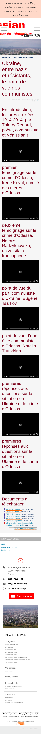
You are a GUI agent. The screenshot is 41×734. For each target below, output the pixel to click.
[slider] (19, 160)
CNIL (36, 712)
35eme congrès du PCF (11, 649)
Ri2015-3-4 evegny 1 (14, 516)
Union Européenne (10, 688)
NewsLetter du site (9, 547)
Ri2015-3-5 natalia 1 (14, 518)
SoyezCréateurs (28, 716)
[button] (21, 35)
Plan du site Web (15, 635)
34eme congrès (9, 647)
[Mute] (34, 160)
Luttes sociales (9, 671)
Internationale (11, 683)
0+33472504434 (15, 579)
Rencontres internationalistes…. (13, 686)
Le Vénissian (8, 700)
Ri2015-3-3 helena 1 (14, 514)
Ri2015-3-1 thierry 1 (14, 509)
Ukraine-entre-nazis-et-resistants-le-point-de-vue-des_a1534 (19, 524)
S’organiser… (11, 641)
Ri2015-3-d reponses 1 (15, 521)
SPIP (37, 716)
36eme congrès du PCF (11, 652)
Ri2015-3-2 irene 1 (13, 512)
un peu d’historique (17, 588)
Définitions (5, 550)
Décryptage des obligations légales (29, 714)
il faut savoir (15, 714)
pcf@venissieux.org (17, 584)
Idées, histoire (11, 677)
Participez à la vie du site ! (30, 728)
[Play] (20, 150)
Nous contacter (21, 596)
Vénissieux (10, 694)
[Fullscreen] (37, 160)
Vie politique (11, 668)
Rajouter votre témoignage (25, 528)
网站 (3, 544)
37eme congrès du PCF (11, 654)
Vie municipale (9, 697)
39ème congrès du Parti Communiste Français (17, 659)
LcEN (3, 714)
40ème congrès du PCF (11, 662)
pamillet (37, 100)
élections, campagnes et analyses (14, 702)
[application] (20, 150)
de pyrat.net (16, 716)
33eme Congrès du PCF (11, 644)
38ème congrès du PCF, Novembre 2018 (16, 657)
